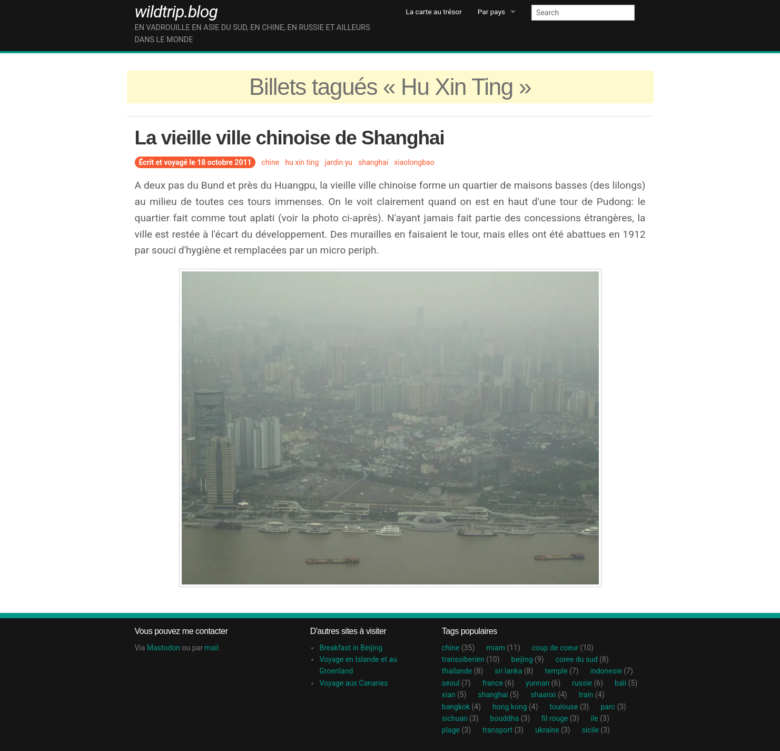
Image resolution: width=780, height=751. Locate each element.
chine (271, 162)
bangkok (461, 707)
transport (503, 730)
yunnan (543, 683)
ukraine (552, 730)
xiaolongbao (414, 162)
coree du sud (582, 659)
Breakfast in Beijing (350, 647)
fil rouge (560, 718)
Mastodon (163, 647)
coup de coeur (563, 647)
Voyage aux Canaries (353, 683)
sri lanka (514, 671)
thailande (462, 671)
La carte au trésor (434, 11)
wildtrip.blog (176, 12)
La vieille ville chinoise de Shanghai (290, 138)
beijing (527, 659)
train (592, 694)
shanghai (373, 162)
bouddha (510, 718)
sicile (596, 730)
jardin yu (338, 162)
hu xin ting (302, 162)
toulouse (569, 707)
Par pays (491, 11)
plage (456, 730)
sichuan (460, 718)
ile (600, 718)
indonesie (611, 671)
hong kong (515, 707)
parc (613, 707)
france (498, 683)
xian (454, 694)
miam (503, 647)
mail (211, 647)
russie (587, 683)
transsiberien (471, 659)
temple (562, 671)
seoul (456, 683)
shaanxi (548, 694)
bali (626, 683)
